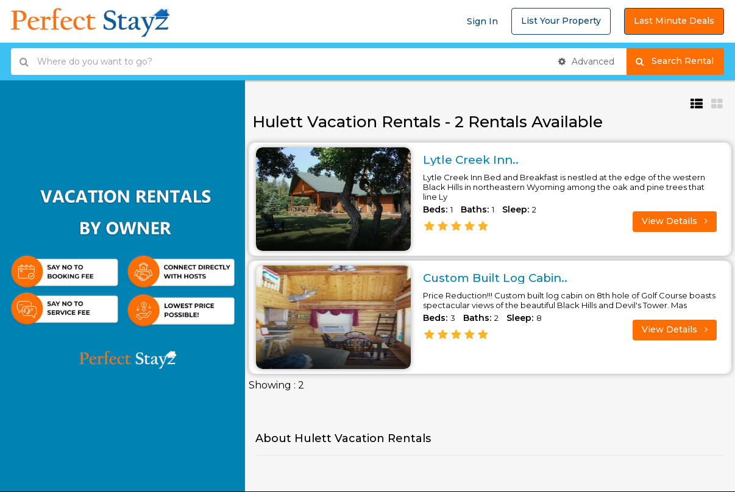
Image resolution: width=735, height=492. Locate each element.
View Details (675, 221)
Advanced (586, 61)
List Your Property (561, 20)
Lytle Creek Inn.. (473, 159)
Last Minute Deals (674, 20)
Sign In (482, 21)
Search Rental (680, 61)
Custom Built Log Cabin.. (500, 277)
